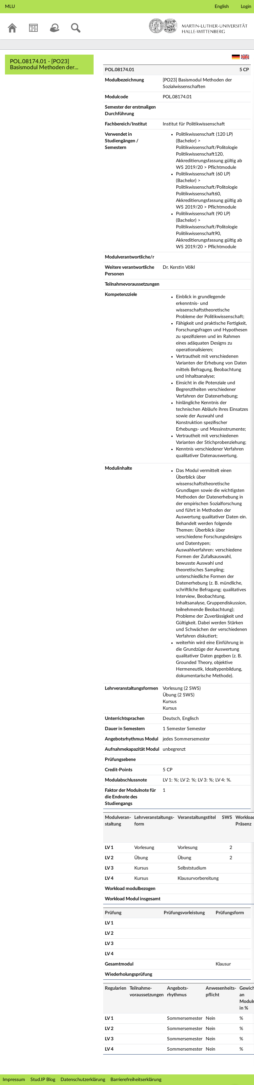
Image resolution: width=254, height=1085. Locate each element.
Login (246, 6)
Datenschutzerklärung (83, 1079)
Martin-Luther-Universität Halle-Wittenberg (198, 26)
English (222, 6)
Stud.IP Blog (42, 1079)
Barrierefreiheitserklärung (135, 1079)
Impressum (14, 1079)
